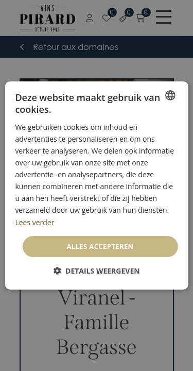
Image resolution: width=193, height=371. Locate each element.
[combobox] (170, 95)
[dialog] (96, 185)
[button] (96, 271)
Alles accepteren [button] (99, 246)
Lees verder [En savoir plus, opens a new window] (34, 222)
